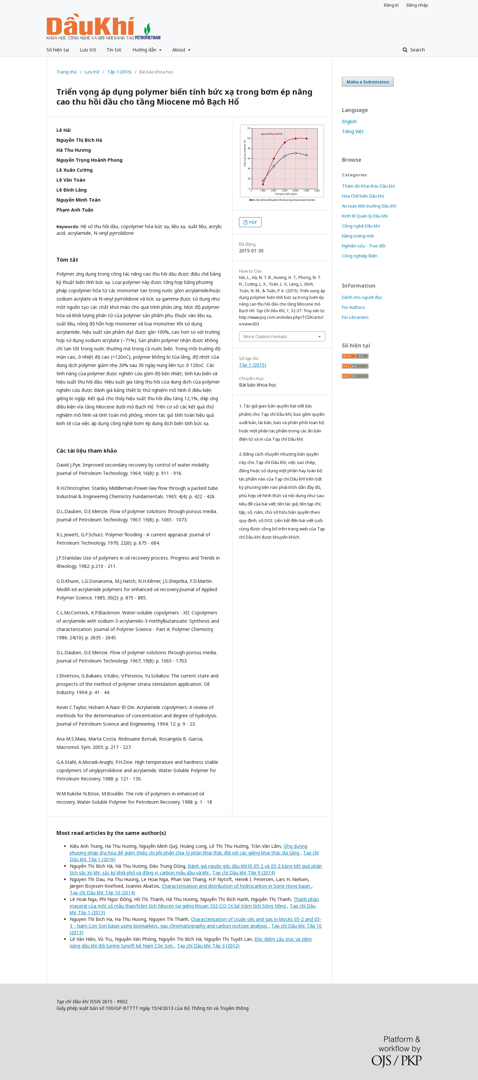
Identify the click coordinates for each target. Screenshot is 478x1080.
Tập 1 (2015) (119, 72)
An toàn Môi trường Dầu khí (369, 206)
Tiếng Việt (352, 131)
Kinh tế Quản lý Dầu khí (365, 216)
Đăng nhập (417, 5)
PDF (252, 222)
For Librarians (355, 317)
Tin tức (114, 49)
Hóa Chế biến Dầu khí (363, 196)
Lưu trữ (88, 49)
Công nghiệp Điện (359, 256)
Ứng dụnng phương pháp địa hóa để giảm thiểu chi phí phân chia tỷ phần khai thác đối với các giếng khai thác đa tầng (188, 849)
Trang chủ (66, 72)
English (349, 121)
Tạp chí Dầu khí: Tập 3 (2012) (208, 946)
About (179, 49)
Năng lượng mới (358, 236)
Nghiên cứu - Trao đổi (363, 246)
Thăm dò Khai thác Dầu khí (368, 186)
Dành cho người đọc (362, 297)
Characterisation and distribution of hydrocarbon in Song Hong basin (236, 886)
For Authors (353, 307)
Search (417, 49)
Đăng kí (391, 5)
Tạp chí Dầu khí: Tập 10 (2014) (102, 892)
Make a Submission (368, 82)
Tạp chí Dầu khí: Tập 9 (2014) (243, 872)
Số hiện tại (57, 49)
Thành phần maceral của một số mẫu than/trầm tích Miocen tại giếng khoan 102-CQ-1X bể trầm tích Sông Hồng (194, 902)
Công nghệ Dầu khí (361, 226)
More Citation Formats (265, 336)
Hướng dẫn (145, 49)
